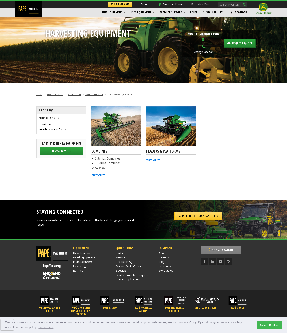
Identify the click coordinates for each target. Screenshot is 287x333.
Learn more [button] (45, 327)
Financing (79, 266)
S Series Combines (107, 158)
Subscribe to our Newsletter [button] (198, 216)
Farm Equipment (94, 94)
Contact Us (61, 151)
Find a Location (221, 250)
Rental (194, 12)
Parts (119, 253)
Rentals (78, 270)
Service (120, 257)
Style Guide (166, 270)
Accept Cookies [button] (269, 325)
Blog (161, 262)
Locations (239, 12)
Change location (203, 52)
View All (96, 174)
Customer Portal (170, 4)
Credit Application (128, 279)
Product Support (170, 12)
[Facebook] (204, 261)
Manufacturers (83, 262)
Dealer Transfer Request (132, 275)
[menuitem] (114, 12)
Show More (98, 168)
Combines (45, 124)
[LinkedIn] (212, 261)
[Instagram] (228, 261)
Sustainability (213, 12)
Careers (145, 4)
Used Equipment (141, 12)
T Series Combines (108, 163)
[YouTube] (220, 261)
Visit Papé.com (120, 4)
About (163, 253)
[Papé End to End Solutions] (52, 275)
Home (39, 94)
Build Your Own (200, 4)
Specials (121, 270)
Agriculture (74, 94)
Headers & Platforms (53, 129)
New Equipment (112, 12)
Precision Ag (124, 262)
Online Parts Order (128, 266)
